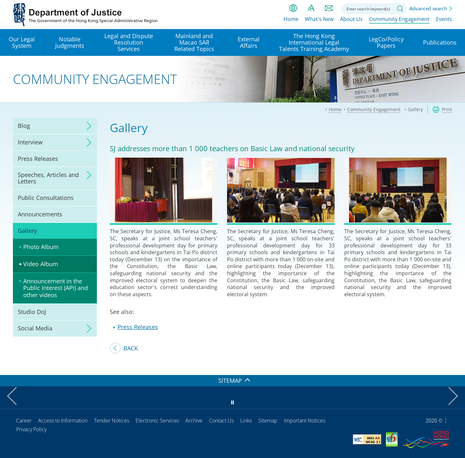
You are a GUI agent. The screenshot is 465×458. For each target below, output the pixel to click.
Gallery (27, 230)
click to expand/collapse (87, 126)
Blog (24, 126)
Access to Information (63, 420)
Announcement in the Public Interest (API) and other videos (55, 288)
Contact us (329, 8)
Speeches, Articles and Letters (48, 178)
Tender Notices (111, 420)
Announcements (40, 214)
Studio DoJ (32, 312)
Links (246, 420)
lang (293, 8)
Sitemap (267, 420)
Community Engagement (399, 21)
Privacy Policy (31, 429)
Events (444, 21)
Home (291, 21)
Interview (30, 142)
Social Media (35, 328)
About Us (351, 21)
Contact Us (221, 420)
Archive (193, 420)
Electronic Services (157, 420)
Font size (311, 8)
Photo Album (41, 247)
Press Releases (38, 158)
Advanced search (428, 8)
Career (24, 420)
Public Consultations (46, 198)
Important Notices (304, 420)
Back (130, 348)
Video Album (40, 264)
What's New (319, 21)
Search (400, 9)
